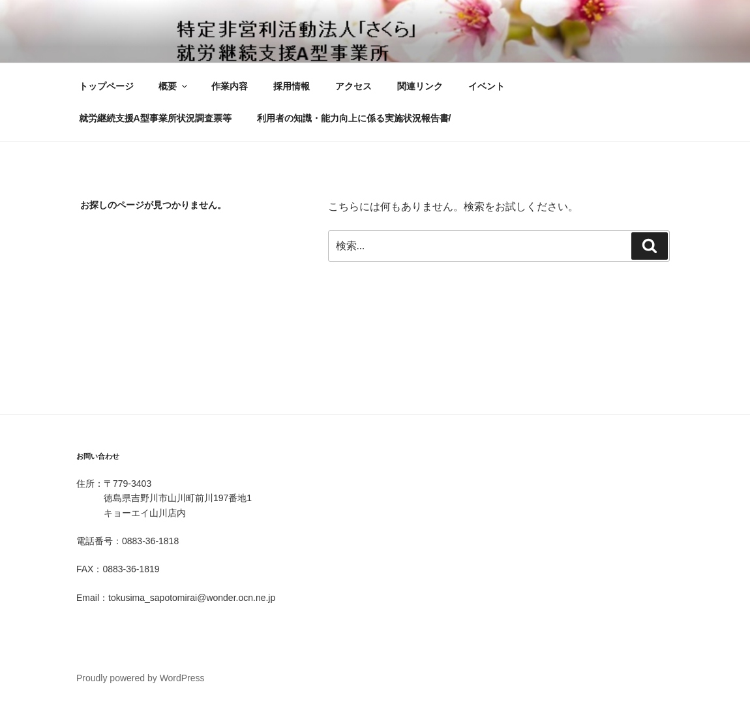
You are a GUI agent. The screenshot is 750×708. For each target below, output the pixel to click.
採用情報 (291, 86)
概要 (173, 86)
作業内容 (229, 86)
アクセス (353, 86)
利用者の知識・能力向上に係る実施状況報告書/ (354, 118)
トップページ (106, 86)
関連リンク (420, 86)
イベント (486, 86)
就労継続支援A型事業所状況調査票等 (155, 118)
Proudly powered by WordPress (140, 678)
